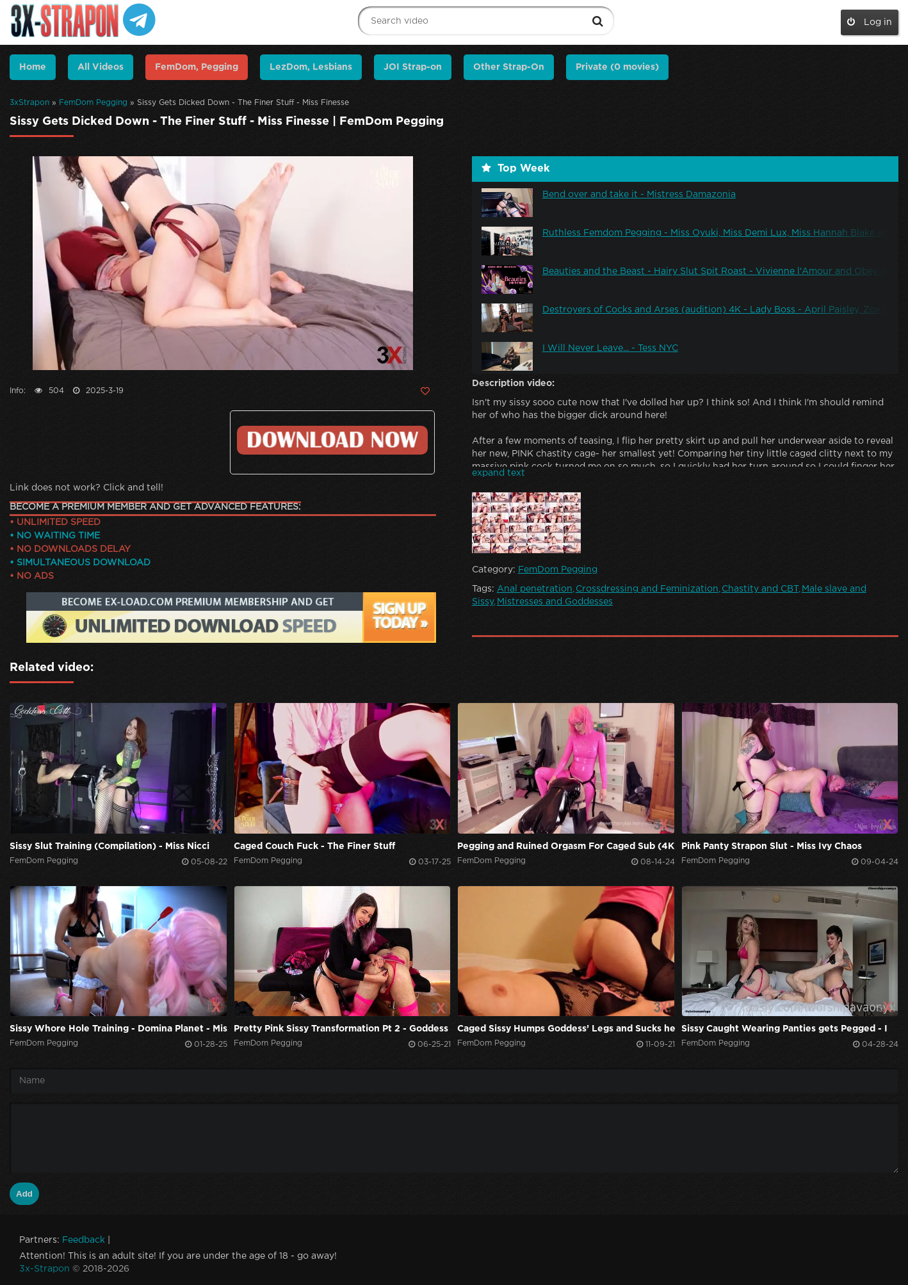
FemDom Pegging (93, 102)
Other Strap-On (508, 67)
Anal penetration (534, 589)
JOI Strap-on (413, 67)
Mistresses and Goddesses (555, 602)
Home (32, 67)
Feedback (83, 1240)
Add (24, 1194)
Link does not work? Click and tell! (86, 488)
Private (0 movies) (617, 67)
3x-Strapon (44, 1269)
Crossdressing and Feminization (647, 589)
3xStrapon (29, 102)
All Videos (100, 67)
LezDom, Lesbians (311, 67)
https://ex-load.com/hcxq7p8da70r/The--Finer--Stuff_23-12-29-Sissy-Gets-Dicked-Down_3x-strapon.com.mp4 (332, 440)
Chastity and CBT (760, 589)
